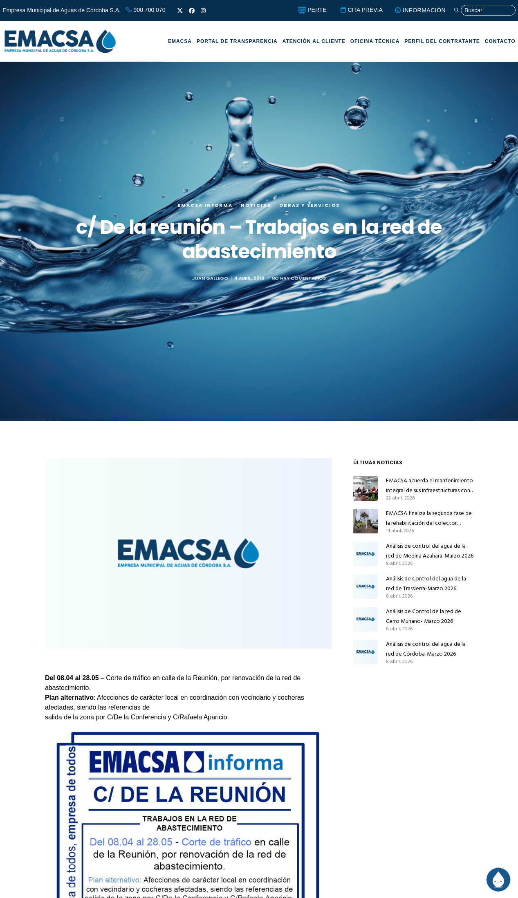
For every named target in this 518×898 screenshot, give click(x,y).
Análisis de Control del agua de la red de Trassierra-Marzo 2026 (426, 583)
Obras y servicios (309, 205)
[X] (180, 10)
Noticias (256, 205)
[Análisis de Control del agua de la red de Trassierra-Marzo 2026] (365, 586)
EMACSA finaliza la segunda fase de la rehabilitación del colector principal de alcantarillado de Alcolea (429, 518)
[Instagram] (203, 10)
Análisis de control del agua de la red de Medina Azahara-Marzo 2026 (429, 550)
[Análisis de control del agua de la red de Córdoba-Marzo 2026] (365, 652)
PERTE (312, 10)
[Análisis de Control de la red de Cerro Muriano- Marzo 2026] (365, 619)
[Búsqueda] (484, 10)
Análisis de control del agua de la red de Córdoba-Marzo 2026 (426, 648)
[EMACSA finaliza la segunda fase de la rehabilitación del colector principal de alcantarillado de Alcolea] (365, 521)
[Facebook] (192, 10)
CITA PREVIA (361, 10)
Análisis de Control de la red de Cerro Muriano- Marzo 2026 (423, 616)
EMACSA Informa (205, 205)
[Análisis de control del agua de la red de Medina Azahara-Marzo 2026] (365, 554)
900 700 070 (146, 10)
